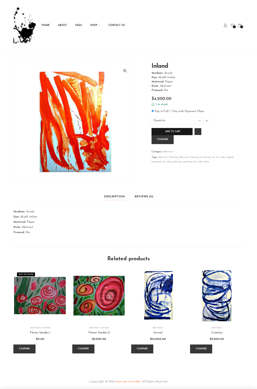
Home (46, 25)
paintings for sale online (196, 161)
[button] (124, 70)
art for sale (218, 157)
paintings (177, 161)
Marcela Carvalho (128, 381)
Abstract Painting (168, 157)
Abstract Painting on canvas (195, 157)
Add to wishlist (197, 131)
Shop (93, 25)
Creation (217, 332)
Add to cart (173, 132)
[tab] (114, 196)
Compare (162, 139)
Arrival (158, 332)
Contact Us (116, 25)
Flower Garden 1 (40, 332)
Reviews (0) (144, 196)
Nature (46, 328)
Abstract (168, 151)
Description (114, 196)
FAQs (78, 25)
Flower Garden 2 (99, 332)
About (62, 25)
